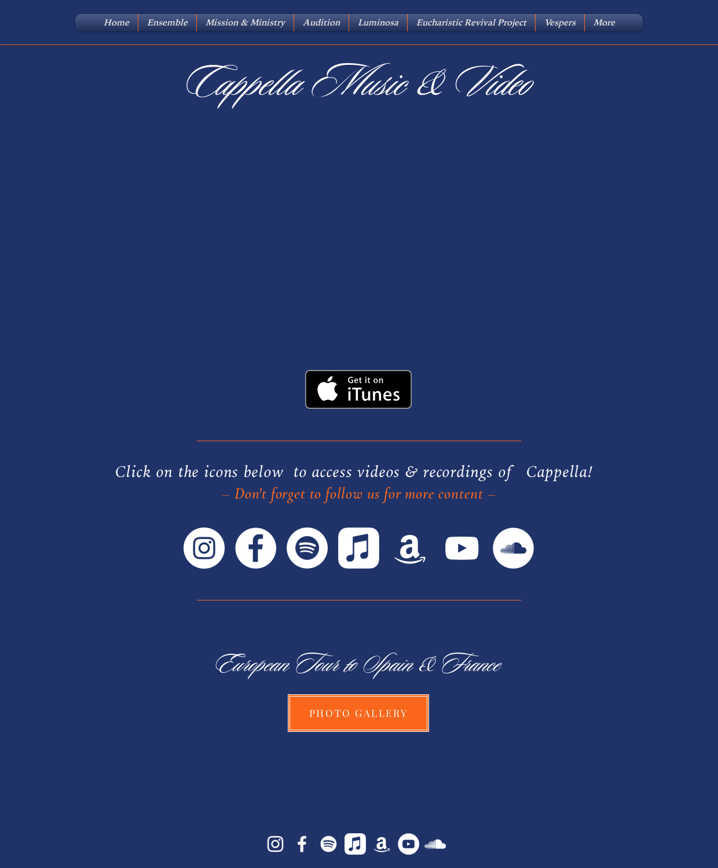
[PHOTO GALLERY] (358, 713)
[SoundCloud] (513, 548)
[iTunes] (355, 844)
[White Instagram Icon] (275, 844)
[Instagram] (204, 548)
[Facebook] (255, 548)
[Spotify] (307, 548)
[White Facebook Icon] (302, 844)
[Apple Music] (358, 548)
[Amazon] (410, 548)
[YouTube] (461, 548)
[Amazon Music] (382, 844)
